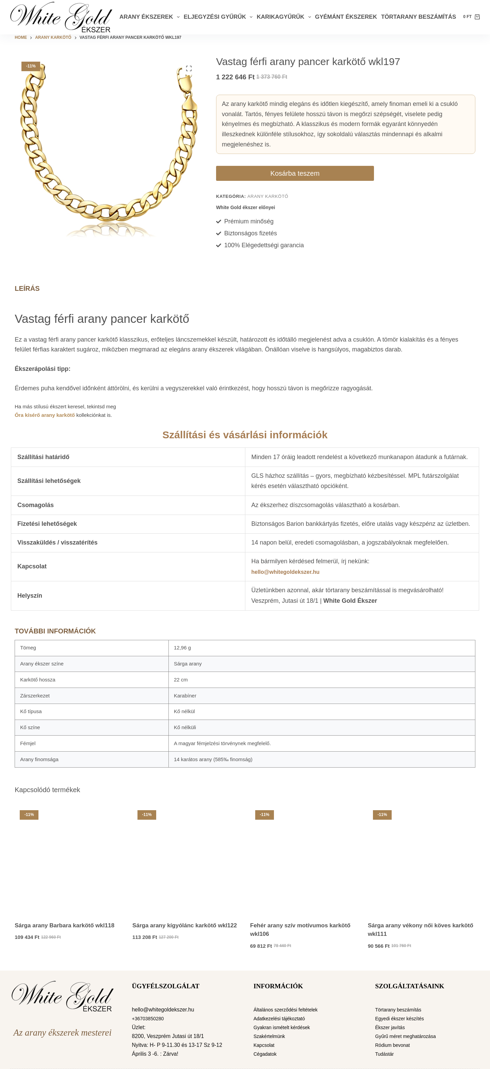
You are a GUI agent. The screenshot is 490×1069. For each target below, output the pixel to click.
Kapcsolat (265, 1045)
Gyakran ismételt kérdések (285, 1027)
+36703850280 (150, 1018)
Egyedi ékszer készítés (402, 1018)
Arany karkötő (267, 196)
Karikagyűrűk (285, 17)
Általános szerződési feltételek (290, 1009)
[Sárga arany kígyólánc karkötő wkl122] (186, 859)
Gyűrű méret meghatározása (409, 1036)
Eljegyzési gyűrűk (219, 17)
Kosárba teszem (255, 173)
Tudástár (385, 1054)
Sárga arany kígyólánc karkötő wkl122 (184, 925)
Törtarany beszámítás (418, 17)
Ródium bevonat (394, 1045)
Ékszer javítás (392, 1027)
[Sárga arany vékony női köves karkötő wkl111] (421, 859)
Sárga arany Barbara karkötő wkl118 (64, 925)
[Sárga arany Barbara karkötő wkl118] (68, 859)
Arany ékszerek (150, 17)
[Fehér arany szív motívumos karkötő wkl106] (304, 859)
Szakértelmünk (271, 1036)
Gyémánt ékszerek (346, 17)
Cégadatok (266, 1054)
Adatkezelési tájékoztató (282, 1018)
